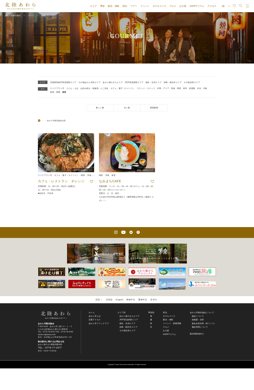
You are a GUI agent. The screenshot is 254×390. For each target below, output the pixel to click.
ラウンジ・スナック (146, 88)
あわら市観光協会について (202, 312)
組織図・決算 (198, 320)
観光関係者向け (197, 334)
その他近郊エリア (192, 82)
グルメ (172, 6)
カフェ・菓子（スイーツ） (123, 88)
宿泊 (124, 6)
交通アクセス (95, 320)
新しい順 (100, 108)
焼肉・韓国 (55, 92)
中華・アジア (163, 88)
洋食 (205, 88)
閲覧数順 (154, 108)
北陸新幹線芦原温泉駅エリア (63, 82)
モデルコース (159, 6)
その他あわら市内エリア (89, 82)
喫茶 (179, 88)
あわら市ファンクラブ (99, 323)
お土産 (182, 6)
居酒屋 (192, 88)
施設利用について (200, 327)
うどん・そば (72, 88)
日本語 (109, 299)
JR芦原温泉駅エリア (134, 82)
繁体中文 (142, 299)
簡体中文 (130, 299)
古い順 (127, 108)
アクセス (211, 6)
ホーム (92, 312)
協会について (198, 316)
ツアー (133, 6)
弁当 (199, 88)
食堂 (64, 92)
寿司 (185, 88)
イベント (144, 6)
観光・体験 (113, 6)
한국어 (153, 299)
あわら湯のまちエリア (113, 82)
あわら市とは (95, 316)
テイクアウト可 (57, 88)
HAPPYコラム (197, 6)
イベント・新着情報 (172, 323)
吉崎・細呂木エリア (173, 82)
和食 (173, 88)
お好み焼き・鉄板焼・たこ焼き (94, 88)
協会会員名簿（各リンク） (204, 323)
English (119, 299)
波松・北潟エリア (153, 82)
